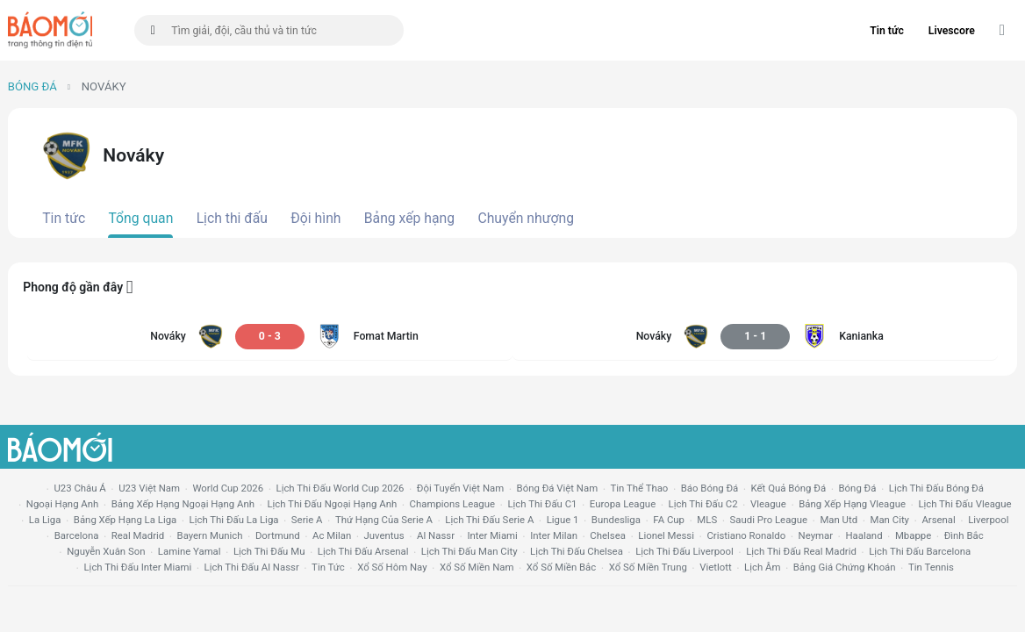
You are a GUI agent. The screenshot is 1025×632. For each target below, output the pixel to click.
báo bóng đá (709, 488)
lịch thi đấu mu (269, 551)
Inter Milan (553, 535)
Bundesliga (616, 520)
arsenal (938, 520)
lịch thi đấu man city (469, 551)
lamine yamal (189, 551)
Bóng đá (32, 86)
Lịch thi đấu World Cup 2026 (340, 488)
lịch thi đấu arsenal (363, 551)
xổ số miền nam (477, 567)
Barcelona (76, 535)
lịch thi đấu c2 (703, 504)
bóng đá (858, 488)
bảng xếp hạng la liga (125, 520)
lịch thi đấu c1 (542, 504)
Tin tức (887, 31)
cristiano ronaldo (745, 535)
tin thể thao (640, 488)
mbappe (913, 535)
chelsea (608, 535)
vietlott (715, 567)
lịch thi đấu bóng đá (936, 488)
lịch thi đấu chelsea (576, 551)
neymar (816, 535)
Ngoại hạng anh (62, 504)
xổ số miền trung (648, 567)
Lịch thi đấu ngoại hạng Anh (332, 504)
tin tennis (931, 567)
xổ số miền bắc (561, 567)
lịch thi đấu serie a (489, 520)
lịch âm (762, 567)
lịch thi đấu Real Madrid (801, 551)
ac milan (331, 535)
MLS (707, 520)
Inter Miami (492, 535)
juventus (384, 535)
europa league (623, 504)
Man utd (838, 520)
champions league (452, 504)
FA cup (669, 520)
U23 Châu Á (79, 488)
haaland (863, 535)
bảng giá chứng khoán (844, 567)
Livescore (951, 31)
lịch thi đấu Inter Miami (137, 567)
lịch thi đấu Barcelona (920, 551)
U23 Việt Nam (149, 488)
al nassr (436, 535)
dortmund (277, 535)
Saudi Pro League (768, 520)
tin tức (328, 567)
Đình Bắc (964, 535)
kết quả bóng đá (789, 488)
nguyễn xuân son (106, 551)
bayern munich (210, 535)
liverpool (988, 520)
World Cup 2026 (227, 488)
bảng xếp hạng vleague (852, 504)
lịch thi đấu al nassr (251, 567)
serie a (307, 520)
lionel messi (666, 535)
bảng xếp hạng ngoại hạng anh (182, 504)
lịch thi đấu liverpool (684, 551)
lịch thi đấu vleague (964, 504)
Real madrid (137, 535)
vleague (768, 504)
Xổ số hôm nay (391, 567)
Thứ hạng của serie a (384, 520)
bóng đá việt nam (558, 488)
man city (890, 520)
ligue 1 (563, 520)
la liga (45, 520)
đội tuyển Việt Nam (460, 488)
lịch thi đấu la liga (234, 520)
